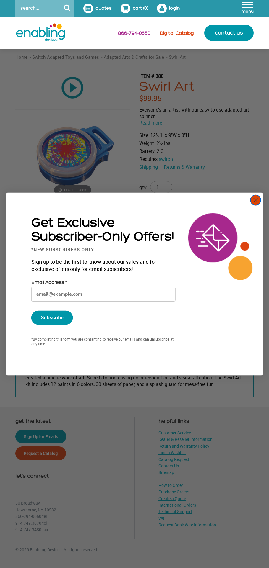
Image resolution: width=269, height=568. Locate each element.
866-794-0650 (134, 33)
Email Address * (49, 282)
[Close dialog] (255, 200)
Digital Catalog (177, 33)
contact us (229, 33)
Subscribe (52, 317)
